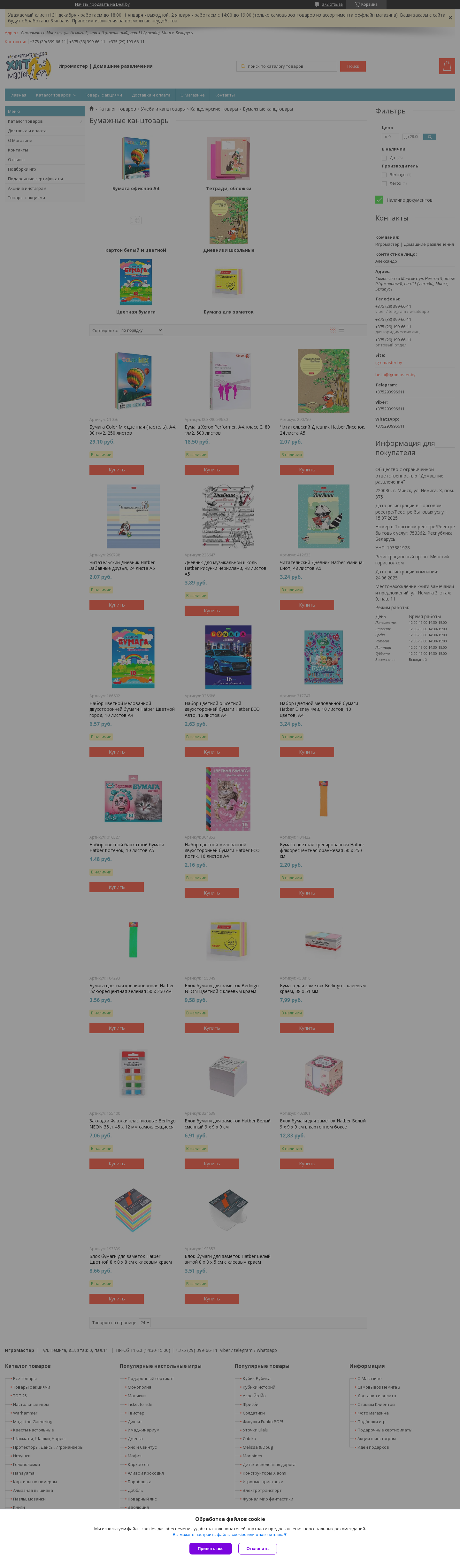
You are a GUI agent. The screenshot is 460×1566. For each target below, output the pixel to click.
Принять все (211, 1548)
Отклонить (258, 1548)
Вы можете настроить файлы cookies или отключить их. (227, 1534)
